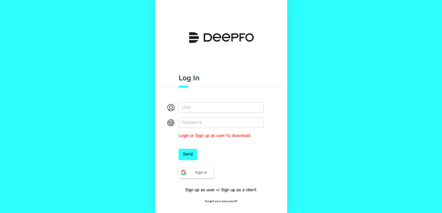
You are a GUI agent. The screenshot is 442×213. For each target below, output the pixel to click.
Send (188, 154)
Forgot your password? (221, 201)
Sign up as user (200, 189)
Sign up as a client (239, 189)
